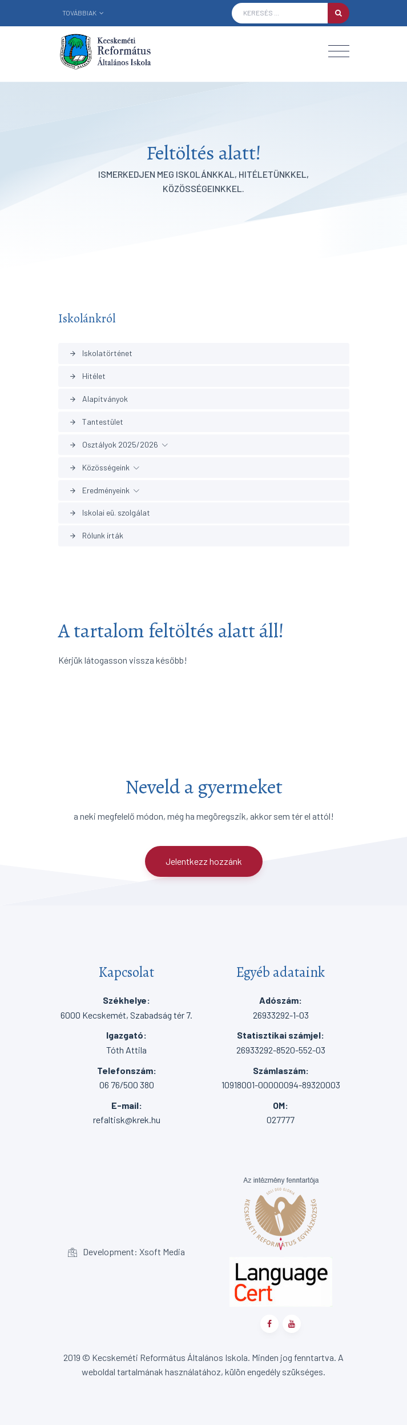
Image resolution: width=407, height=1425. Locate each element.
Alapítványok (98, 399)
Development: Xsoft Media (126, 1251)
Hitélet (87, 376)
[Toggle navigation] (338, 51)
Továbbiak (83, 13)
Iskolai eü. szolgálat (109, 512)
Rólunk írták (96, 535)
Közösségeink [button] (99, 467)
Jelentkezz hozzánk (204, 861)
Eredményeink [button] (99, 490)
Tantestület (96, 421)
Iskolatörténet (100, 353)
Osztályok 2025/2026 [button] (113, 444)
